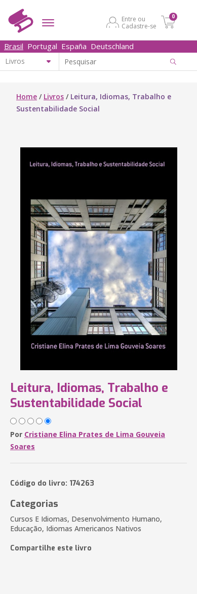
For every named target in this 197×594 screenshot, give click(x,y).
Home (26, 96)
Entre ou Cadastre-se (139, 22)
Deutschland (112, 46)
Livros (54, 96)
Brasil (13, 46)
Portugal (42, 46)
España (74, 46)
